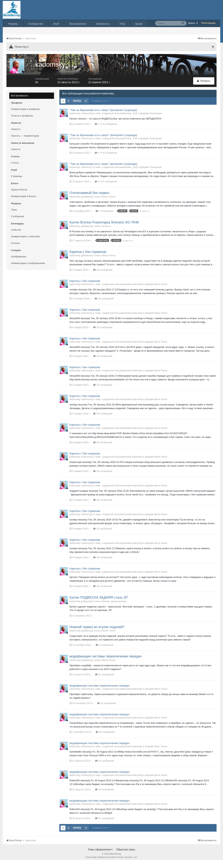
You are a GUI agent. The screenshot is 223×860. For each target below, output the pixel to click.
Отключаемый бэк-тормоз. (89, 190)
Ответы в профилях (22, 113)
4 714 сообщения (106, 121)
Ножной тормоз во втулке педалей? (96, 624)
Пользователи (77, 23)
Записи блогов (19, 187)
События (16, 227)
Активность (103, 23)
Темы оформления (100, 846)
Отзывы (15, 240)
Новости (15, 126)
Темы (14, 207)
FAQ (122, 23)
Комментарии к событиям (25, 233)
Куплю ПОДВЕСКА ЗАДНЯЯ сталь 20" (98, 595)
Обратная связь (125, 846)
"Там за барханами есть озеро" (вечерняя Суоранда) (103, 107)
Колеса (107, 223)
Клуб (56, 23)
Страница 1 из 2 (100, 98)
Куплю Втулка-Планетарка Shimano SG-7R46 (104, 220)
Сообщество (35, 23)
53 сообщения (104, 671)
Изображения (18, 254)
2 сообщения (104, 208)
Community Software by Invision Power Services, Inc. (111, 854)
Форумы (13, 23)
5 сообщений (104, 642)
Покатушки (155, 110)
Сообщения (17, 213)
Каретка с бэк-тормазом (87, 249)
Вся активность (19, 93)
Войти (193, 23)
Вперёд (77, 98)
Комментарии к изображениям (28, 260)
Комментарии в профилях (25, 106)
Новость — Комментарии (25, 133)
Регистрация (208, 23)
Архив (138, 23)
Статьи (15, 160)
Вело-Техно (109, 194)
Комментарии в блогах (23, 193)
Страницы (16, 173)
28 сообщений (102, 267)
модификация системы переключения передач (105, 654)
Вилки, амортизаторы (115, 598)
